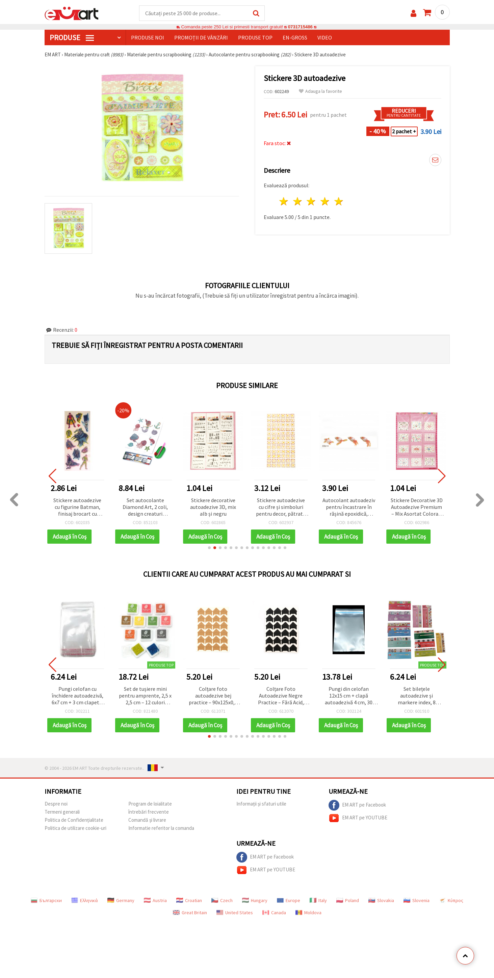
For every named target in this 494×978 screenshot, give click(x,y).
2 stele (298, 201)
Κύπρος (451, 900)
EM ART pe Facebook (357, 805)
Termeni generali (62, 812)
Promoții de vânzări (201, 37)
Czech (222, 900)
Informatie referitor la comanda (161, 828)
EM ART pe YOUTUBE (358, 818)
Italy (318, 900)
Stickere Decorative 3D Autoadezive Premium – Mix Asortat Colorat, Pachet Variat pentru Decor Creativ (417, 507)
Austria (155, 900)
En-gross (295, 37)
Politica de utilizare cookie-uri (75, 828)
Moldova (308, 912)
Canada (274, 912)
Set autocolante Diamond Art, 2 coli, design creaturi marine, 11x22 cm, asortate (145, 507)
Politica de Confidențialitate (74, 820)
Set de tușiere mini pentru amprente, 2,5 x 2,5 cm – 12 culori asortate (145, 696)
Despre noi (56, 803)
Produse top (255, 37)
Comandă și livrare (147, 820)
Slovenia (417, 900)
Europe (288, 900)
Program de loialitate (150, 803)
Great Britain (190, 912)
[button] (209, 547)
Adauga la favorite (320, 91)
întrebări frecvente (148, 812)
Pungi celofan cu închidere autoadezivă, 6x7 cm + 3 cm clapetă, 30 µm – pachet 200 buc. (77, 696)
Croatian (189, 900)
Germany (120, 900)
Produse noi (147, 37)
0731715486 (300, 26)
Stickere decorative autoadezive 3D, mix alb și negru (213, 507)
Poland (347, 900)
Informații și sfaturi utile (261, 803)
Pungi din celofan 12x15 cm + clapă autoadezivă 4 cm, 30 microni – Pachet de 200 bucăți (348, 696)
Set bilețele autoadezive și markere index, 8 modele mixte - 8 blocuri (416, 696)
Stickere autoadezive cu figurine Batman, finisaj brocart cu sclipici (77, 507)
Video (324, 37)
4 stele (325, 201)
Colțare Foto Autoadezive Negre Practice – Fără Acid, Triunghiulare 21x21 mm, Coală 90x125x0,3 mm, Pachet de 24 (280, 696)
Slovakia (381, 900)
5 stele (339, 201)
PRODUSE (72, 37)
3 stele (311, 201)
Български (46, 900)
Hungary (254, 900)
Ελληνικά (84, 900)
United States (234, 912)
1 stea (284, 201)
